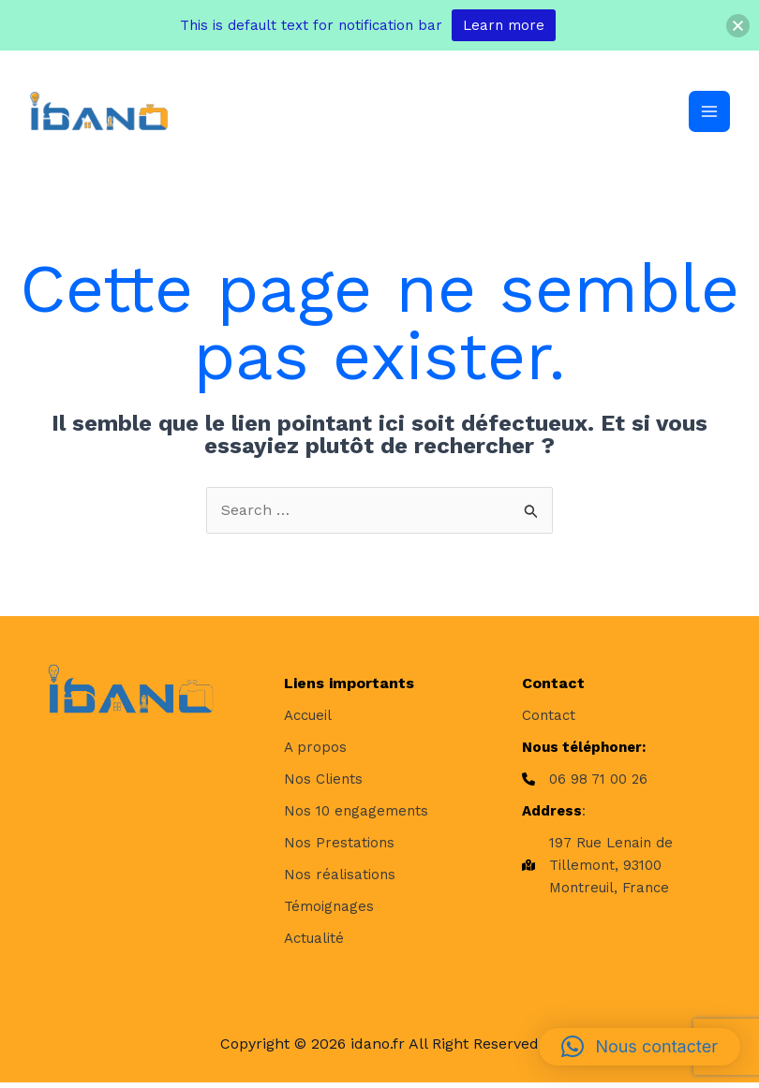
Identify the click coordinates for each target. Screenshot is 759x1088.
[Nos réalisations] (339, 879)
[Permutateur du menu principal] (708, 114)
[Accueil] (308, 720)
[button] (639, 1047)
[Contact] (548, 720)
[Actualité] (314, 943)
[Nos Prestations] (339, 847)
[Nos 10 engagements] (356, 815)
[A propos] (315, 752)
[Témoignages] (329, 911)
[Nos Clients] (323, 783)
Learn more (503, 25)
